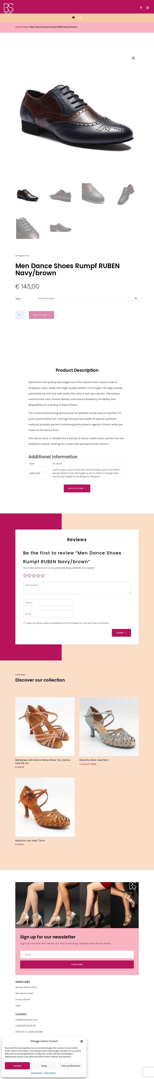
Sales (18, 1005)
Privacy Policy (50, 1073)
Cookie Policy (37, 1073)
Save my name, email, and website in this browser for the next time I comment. (68, 623)
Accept (17, 1065)
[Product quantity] (20, 314)
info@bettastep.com (26, 1019)
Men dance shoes (24, 993)
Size (18, 298)
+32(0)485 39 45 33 (25, 1025)
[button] (81, 1041)
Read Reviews (75, 488)
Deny (44, 1065)
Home (18, 26)
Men (26, 26)
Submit (120, 633)
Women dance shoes (26, 987)
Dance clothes (22, 999)
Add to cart (40, 315)
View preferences (70, 1065)
